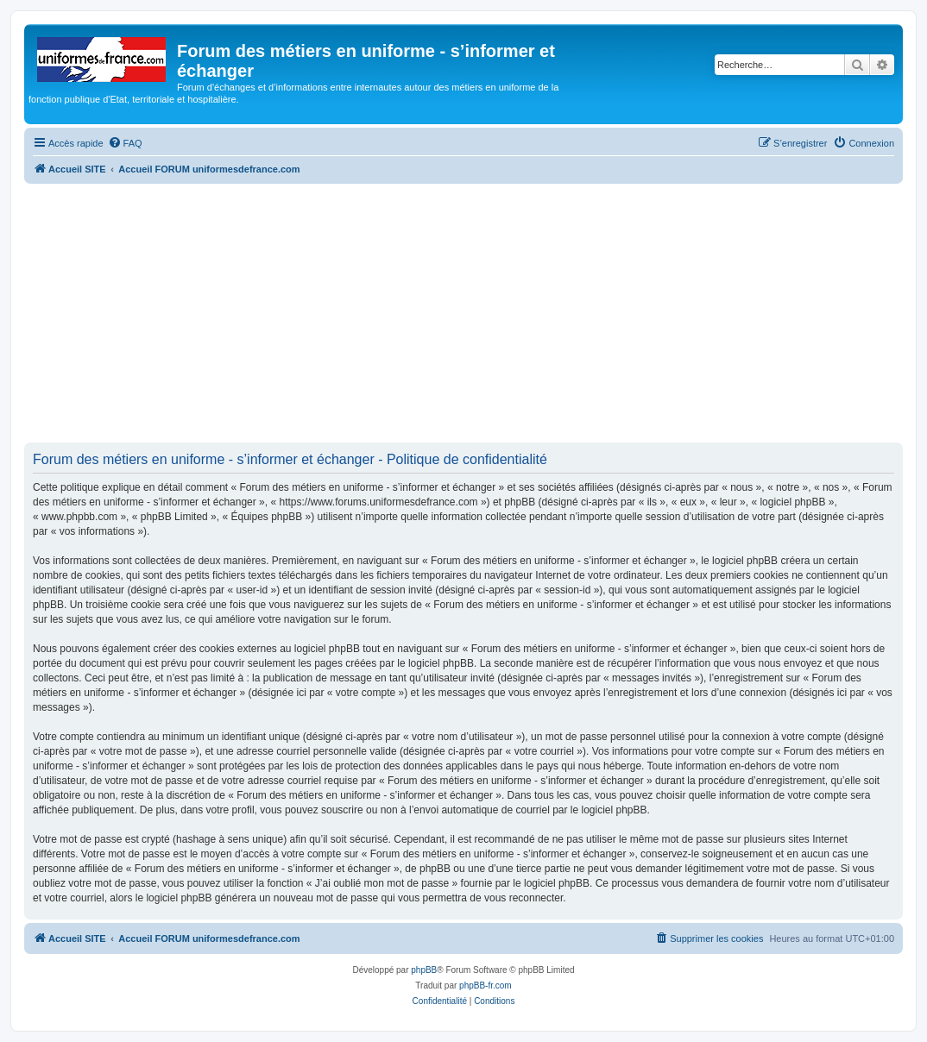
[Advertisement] (463, 313)
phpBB (424, 970)
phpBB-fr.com (485, 985)
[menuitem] (125, 143)
